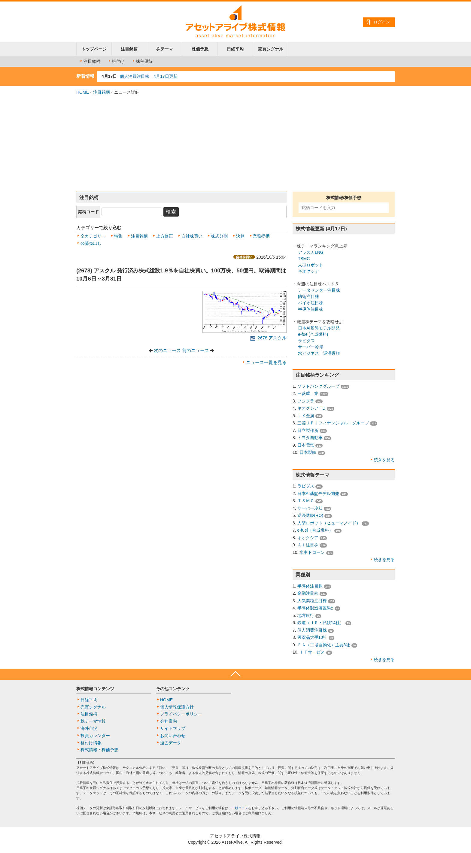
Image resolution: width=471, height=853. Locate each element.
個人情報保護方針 (177, 707)
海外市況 (89, 728)
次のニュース (167, 350)
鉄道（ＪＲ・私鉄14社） (320, 622)
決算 (240, 236)
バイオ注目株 (310, 302)
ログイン (381, 22)
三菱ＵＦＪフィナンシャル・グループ (333, 422)
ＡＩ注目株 (307, 544)
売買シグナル (270, 49)
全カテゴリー (93, 236)
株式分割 (219, 236)
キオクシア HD (311, 408)
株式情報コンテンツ (95, 688)
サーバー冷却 (310, 347)
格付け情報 (91, 742)
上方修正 (164, 236)
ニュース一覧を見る (266, 362)
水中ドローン (312, 552)
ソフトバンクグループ (318, 386)
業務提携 (261, 236)
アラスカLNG (311, 252)
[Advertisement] (235, 144)
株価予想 (200, 49)
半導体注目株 (310, 309)
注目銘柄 (129, 49)
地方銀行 (305, 615)
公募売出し (91, 243)
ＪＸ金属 (305, 415)
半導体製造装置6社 (315, 608)
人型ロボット (310, 265)
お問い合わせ (172, 735)
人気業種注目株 (312, 600)
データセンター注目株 (319, 290)
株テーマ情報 (93, 721)
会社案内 (168, 721)
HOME (82, 92)
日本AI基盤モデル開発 (319, 328)
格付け (116, 61)
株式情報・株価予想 (99, 749)
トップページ (94, 49)
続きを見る (384, 459)
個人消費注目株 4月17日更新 (148, 76)
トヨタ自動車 (310, 437)
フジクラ (305, 401)
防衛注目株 (308, 296)
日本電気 (305, 445)
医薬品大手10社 (312, 637)
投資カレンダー (95, 735)
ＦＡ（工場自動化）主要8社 (323, 644)
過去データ (170, 742)
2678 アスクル (268, 337)
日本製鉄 (307, 452)
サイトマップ (172, 728)
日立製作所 (307, 430)
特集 (118, 236)
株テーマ (164, 49)
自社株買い (191, 236)
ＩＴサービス (312, 652)
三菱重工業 (307, 393)
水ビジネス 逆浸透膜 (319, 353)
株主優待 (142, 61)
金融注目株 (307, 593)
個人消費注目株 (312, 630)
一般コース (240, 808)
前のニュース (195, 350)
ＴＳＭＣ (305, 500)
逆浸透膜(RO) (310, 515)
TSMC (304, 258)
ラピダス (306, 340)
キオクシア (308, 271)
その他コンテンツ (173, 688)
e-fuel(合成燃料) (313, 334)
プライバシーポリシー (181, 714)
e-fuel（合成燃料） (315, 530)
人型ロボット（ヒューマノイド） (328, 523)
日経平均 (235, 49)
